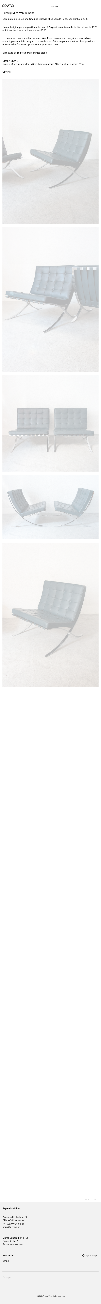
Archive (54, 6)
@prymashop (89, 1255)
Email (5, 1261)
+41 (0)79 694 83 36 (13, 1224)
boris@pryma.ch (11, 1227)
